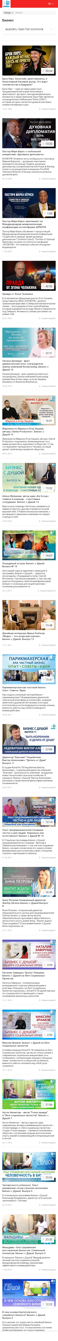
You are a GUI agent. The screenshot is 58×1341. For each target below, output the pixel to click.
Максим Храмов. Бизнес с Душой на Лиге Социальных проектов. (25, 1044)
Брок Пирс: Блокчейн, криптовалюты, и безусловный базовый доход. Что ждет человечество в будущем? (25, 81)
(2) (47, 521)
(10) (47, 590)
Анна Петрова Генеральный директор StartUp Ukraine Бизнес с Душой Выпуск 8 (25, 903)
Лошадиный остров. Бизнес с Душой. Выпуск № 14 (23, 565)
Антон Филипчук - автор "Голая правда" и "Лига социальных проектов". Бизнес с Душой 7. (25, 1115)
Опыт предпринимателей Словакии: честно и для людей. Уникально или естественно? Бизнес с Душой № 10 (23, 833)
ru (50, 3)
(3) (47, 453)
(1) (47, 930)
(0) (47, 109)
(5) (47, 386)
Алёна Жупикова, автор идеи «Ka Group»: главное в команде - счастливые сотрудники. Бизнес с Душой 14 (25, 499)
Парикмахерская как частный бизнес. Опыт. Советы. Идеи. (24, 689)
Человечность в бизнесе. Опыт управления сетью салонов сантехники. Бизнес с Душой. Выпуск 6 (25, 1188)
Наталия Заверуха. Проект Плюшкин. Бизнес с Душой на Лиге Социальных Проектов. (23, 975)
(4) (47, 714)
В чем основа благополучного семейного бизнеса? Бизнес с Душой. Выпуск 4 (24, 1315)
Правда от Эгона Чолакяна (17, 294)
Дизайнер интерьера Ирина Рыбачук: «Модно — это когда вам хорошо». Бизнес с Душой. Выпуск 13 (23, 636)
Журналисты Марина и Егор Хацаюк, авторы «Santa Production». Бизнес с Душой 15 (23, 431)
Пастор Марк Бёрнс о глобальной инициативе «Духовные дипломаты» (23, 153)
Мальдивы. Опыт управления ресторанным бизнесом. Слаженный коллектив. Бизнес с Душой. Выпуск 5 (24, 1250)
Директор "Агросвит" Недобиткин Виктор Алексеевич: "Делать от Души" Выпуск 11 (24, 760)
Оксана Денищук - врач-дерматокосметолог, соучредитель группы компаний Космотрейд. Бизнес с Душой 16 (25, 365)
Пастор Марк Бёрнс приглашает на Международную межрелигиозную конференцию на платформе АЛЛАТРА (24, 224)
